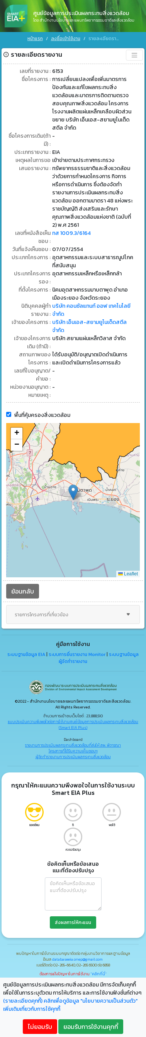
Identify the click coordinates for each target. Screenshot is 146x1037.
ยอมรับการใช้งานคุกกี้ (90, 1026)
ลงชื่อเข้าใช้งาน (65, 38)
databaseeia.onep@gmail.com (77, 959)
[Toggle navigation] (134, 54)
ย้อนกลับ (22, 590)
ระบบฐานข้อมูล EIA (26, 654)
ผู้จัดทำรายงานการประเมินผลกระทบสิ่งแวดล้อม (73, 756)
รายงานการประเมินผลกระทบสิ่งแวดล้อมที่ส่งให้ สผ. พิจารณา (73, 745)
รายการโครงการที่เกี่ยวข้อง (73, 614)
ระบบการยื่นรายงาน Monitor (77, 654)
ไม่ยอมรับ (40, 1026)
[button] (73, 492)
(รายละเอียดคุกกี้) (22, 1001)
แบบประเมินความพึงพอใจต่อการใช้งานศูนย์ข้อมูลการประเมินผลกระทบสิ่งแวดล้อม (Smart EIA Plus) (73, 724)
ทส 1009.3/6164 (71, 233)
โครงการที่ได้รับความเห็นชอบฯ (73, 751)
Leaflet (128, 573)
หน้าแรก (35, 38)
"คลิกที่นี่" (98, 973)
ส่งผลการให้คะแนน (73, 922)
